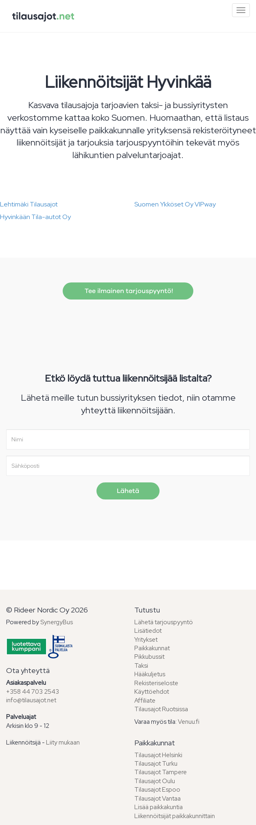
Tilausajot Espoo (157, 790)
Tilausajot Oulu (154, 781)
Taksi (141, 666)
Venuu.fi (188, 722)
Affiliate (144, 701)
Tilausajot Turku (155, 764)
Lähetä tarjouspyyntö (163, 622)
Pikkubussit (149, 657)
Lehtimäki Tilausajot (29, 204)
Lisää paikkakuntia (158, 807)
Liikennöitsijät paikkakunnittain (174, 816)
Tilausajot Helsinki (158, 755)
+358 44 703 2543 (32, 692)
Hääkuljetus (149, 674)
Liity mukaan (63, 742)
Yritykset (146, 640)
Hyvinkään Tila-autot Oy (35, 217)
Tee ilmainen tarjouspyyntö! (128, 291)
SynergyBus (56, 622)
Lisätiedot (148, 631)
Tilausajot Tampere (160, 772)
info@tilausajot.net (31, 700)
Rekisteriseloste (156, 683)
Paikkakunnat (152, 648)
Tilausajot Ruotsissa (161, 709)
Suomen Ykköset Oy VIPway (175, 204)
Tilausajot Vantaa (157, 799)
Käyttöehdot (151, 692)
